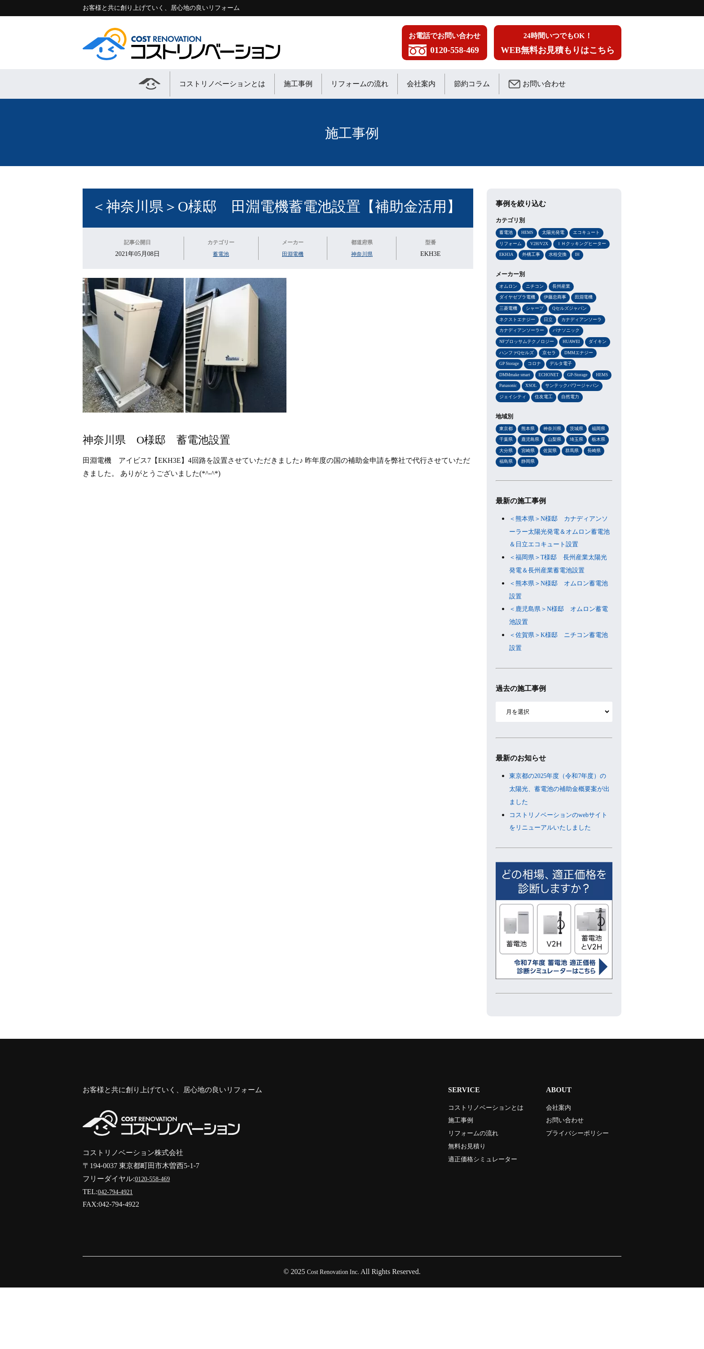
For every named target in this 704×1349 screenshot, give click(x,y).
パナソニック (514, 359)
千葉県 (530, 473)
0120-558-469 (155, 1240)
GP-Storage (542, 406)
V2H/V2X (543, 244)
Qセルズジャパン (575, 323)
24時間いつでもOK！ (558, 45)
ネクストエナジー (519, 335)
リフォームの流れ (359, 84)
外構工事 (597, 256)
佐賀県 (600, 485)
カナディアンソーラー (577, 347)
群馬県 (506, 497)
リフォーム (511, 244)
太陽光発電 (557, 232)
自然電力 (575, 429)
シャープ (537, 323)
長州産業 (566, 300)
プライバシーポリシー (571, 1195)
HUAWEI (509, 371)
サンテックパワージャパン (550, 418)
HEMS (530, 232)
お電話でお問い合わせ (444, 45)
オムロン (509, 300)
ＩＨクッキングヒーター (526, 256)
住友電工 (547, 429)
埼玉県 (506, 485)
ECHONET (511, 406)
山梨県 (581, 473)
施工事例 (298, 84)
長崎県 (530, 497)
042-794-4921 (118, 1253)
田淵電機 (291, 253)
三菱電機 (509, 323)
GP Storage (574, 382)
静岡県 (576, 497)
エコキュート (593, 232)
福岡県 (506, 473)
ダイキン (537, 371)
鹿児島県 (556, 473)
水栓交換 (509, 268)
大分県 (553, 485)
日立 (552, 335)
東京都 (506, 462)
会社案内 (421, 84)
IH (530, 268)
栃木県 (530, 485)
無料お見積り (448, 1207)
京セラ (506, 382)
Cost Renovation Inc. (333, 1333)
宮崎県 (576, 485)
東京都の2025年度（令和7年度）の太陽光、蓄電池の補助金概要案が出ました (559, 838)
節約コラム (472, 84)
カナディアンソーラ (521, 347)
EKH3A (570, 256)
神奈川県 (362, 253)
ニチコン (537, 300)
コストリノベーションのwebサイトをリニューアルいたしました (559, 876)
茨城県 (581, 462)
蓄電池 (218, 253)
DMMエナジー (539, 382)
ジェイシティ (514, 429)
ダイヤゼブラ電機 (519, 312)
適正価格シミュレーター (466, 1220)
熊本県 (530, 462)
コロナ (506, 394)
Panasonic (596, 406)
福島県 (553, 497)
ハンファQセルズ (575, 371)
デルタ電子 (535, 394)
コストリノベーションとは (222, 84)
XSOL (505, 418)
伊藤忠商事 (559, 312)
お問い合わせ (537, 83)
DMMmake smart (574, 394)
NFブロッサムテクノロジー (567, 359)
